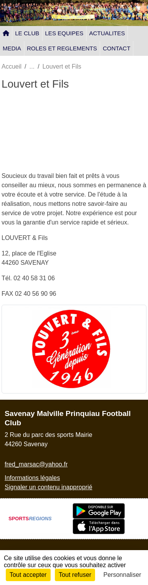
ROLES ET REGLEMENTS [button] (62, 48)
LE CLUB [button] (27, 33)
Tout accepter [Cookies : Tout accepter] (28, 574)
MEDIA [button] (12, 48)
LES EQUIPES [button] (64, 33)
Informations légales (32, 478)
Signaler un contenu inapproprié (48, 487)
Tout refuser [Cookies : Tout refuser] (75, 574)
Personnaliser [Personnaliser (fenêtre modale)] (122, 574)
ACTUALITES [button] (107, 33)
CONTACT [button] (116, 48)
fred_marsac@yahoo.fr (36, 464)
